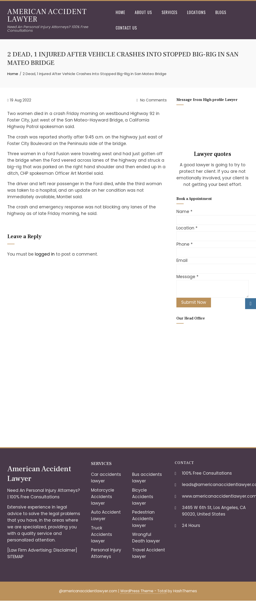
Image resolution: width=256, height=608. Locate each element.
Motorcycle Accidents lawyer (102, 496)
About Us (143, 12)
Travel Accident (148, 550)
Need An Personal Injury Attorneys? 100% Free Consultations (47, 28)
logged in (45, 254)
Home (120, 12)
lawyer (139, 556)
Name (184, 211)
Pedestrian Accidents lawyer (143, 518)
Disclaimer (64, 550)
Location (186, 228)
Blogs (220, 12)
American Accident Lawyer (47, 15)
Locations (196, 12)
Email (182, 260)
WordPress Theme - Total (143, 590)
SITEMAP (15, 557)
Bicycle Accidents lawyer (142, 496)
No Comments (151, 100)
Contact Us (126, 28)
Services (169, 12)
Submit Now (193, 302)
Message (187, 277)
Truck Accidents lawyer (101, 534)
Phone (184, 244)
